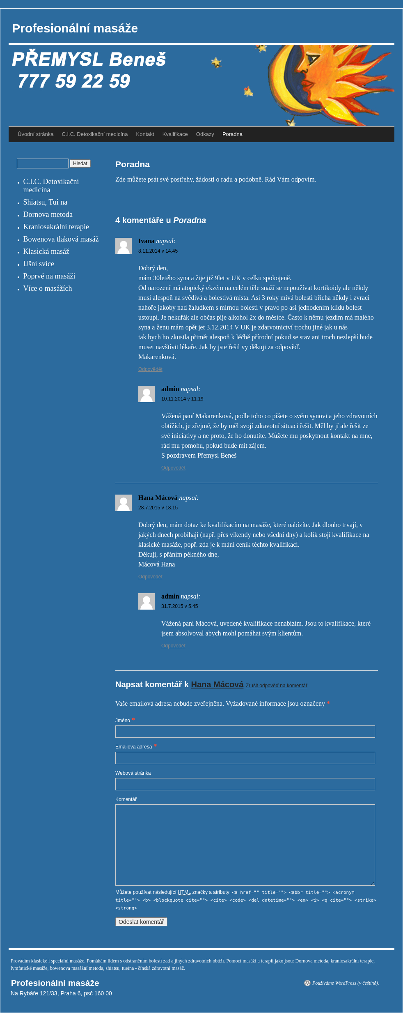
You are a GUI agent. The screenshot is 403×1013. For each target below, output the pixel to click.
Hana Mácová (217, 684)
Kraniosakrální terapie (56, 227)
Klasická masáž (46, 251)
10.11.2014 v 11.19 (182, 399)
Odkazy (205, 134)
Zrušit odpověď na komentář (276, 685)
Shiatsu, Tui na (45, 202)
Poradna (232, 134)
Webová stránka (133, 773)
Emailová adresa (133, 747)
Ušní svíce (39, 264)
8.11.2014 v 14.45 (158, 251)
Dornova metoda (48, 214)
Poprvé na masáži (49, 276)
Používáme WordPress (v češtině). (345, 983)
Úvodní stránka (35, 134)
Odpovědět (150, 369)
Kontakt (145, 134)
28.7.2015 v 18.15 (158, 508)
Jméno (122, 720)
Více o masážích (47, 288)
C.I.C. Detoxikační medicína (95, 134)
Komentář (126, 799)
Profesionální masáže (73, 28)
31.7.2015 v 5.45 (179, 606)
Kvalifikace (175, 134)
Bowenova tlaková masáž (61, 239)
